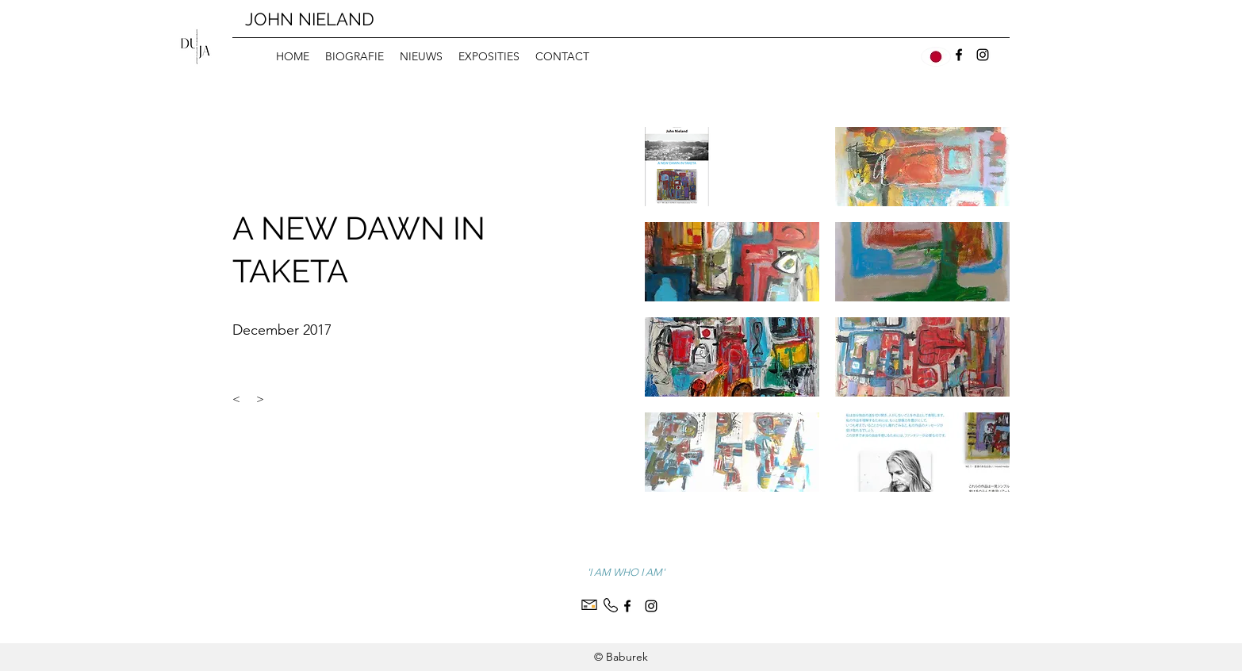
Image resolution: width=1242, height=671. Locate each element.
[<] (236, 400)
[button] (732, 166)
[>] (260, 400)
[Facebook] (959, 55)
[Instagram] (983, 55)
